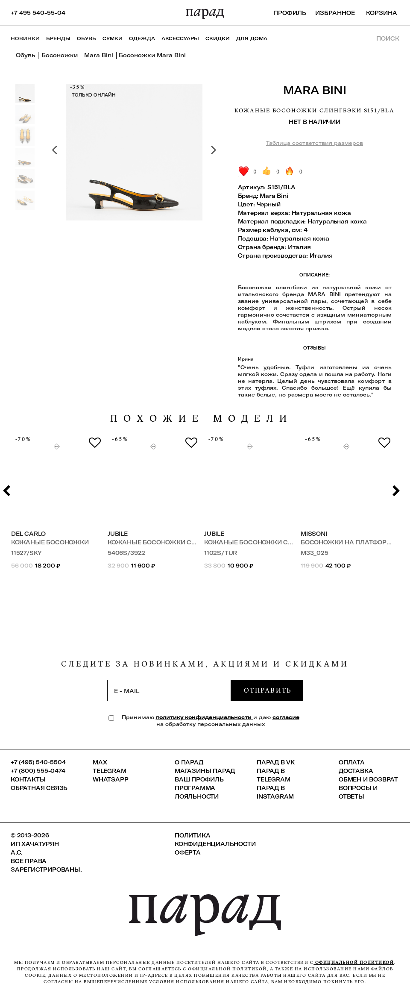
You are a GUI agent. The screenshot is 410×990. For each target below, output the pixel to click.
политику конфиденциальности (204, 717)
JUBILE (118, 533)
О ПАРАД (189, 762)
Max (100, 762)
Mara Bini (314, 90)
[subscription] (169, 690)
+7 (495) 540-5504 (38, 762)
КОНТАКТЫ (28, 779)
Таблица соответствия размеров (314, 143)
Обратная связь (39, 787)
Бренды (58, 38)
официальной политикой (353, 962)
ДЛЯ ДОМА (251, 38)
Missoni (314, 533)
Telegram (109, 770)
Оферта (188, 852)
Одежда (142, 38)
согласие (285, 717)
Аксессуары (180, 38)
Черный (269, 204)
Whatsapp (110, 779)
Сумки (112, 38)
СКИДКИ (217, 38)
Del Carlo (28, 533)
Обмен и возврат (368, 779)
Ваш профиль (199, 779)
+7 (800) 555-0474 (38, 770)
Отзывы (314, 348)
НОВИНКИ (25, 38)
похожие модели (201, 418)
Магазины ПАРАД (205, 770)
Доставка (356, 770)
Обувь (86, 38)
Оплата (352, 762)
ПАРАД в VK (276, 762)
